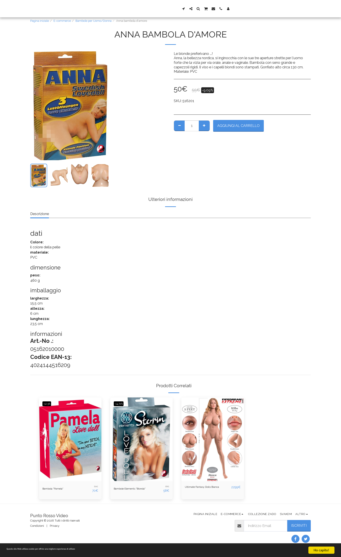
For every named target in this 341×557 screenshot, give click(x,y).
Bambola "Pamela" (57, 488)
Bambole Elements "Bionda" (136, 488)
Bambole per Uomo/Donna (93, 20)
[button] (189, 8)
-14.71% (120, 403)
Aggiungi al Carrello (238, 125)
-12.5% (48, 403)
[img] (70, 439)
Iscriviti (299, 527)
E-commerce (62, 20)
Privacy (54, 527)
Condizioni (37, 527)
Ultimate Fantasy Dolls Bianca (203, 490)
